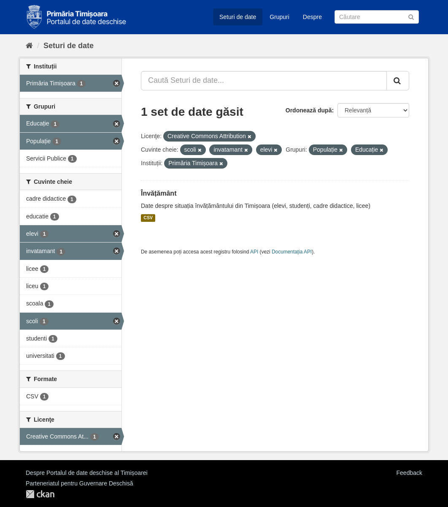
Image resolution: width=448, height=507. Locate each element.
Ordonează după (309, 110)
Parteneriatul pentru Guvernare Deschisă (79, 483)
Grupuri (279, 17)
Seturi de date (237, 17)
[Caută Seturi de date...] (264, 80)
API (254, 252)
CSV (148, 218)
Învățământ (158, 193)
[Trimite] (411, 16)
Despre (312, 17)
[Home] (29, 45)
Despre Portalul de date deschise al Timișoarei (87, 472)
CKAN (40, 494)
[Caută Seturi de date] (377, 17)
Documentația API (292, 252)
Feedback (409, 472)
